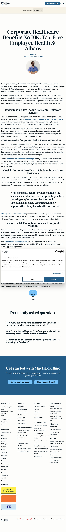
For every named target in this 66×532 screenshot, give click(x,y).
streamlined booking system (16, 241)
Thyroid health (38, 433)
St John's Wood (6, 432)
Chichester (4, 467)
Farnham (3, 469)
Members (4, 422)
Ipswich (3, 441)
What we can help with (40, 519)
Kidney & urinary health (41, 449)
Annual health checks (24, 451)
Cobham (4, 447)
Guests (3, 425)
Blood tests (21, 420)
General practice (23, 412)
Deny (32, 279)
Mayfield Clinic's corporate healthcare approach (44, 119)
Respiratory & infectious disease (41, 437)
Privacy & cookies (55, 452)
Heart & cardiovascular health (41, 442)
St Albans (4, 455)
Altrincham (4, 452)
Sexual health (22, 418)
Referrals (20, 441)
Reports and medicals (24, 448)
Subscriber (37, 412)
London (3, 481)
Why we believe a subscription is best (56, 407)
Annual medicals (22, 409)
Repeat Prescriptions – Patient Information (57, 442)
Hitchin (3, 449)
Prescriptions (22, 438)
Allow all (53, 279)
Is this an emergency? (25, 519)
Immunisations (22, 423)
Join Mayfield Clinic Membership (55, 412)
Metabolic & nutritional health (41, 452)
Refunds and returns (56, 458)
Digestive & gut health (40, 425)
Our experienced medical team (13, 214)
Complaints (53, 455)
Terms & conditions (56, 449)
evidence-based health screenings (20, 158)
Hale (2, 435)
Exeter (3, 461)
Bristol (3, 472)
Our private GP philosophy (54, 433)
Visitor (36, 415)
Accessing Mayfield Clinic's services (23, 431)
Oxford (3, 478)
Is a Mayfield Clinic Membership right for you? (56, 418)
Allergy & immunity (39, 446)
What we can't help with (57, 519)
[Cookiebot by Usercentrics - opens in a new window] (56, 251)
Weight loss (21, 406)
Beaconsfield (5, 464)
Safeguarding (54, 446)
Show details (57, 273)
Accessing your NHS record (23, 445)
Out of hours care (23, 435)
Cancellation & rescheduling (54, 461)
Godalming (4, 475)
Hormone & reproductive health (40, 429)
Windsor (3, 458)
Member (36, 409)
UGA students (38, 418)
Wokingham (4, 444)
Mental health (22, 415)
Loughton (4, 438)
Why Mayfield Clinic (55, 430)
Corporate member (40, 406)
